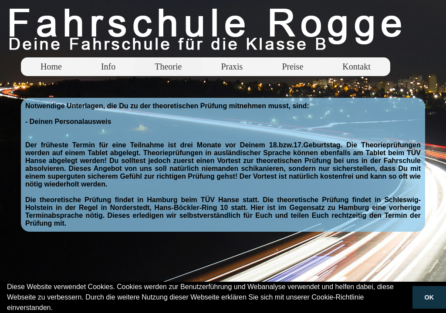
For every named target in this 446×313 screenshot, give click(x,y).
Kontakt (356, 66)
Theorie (168, 66)
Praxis (232, 66)
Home (51, 66)
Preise (292, 66)
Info (108, 66)
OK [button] (429, 297)
